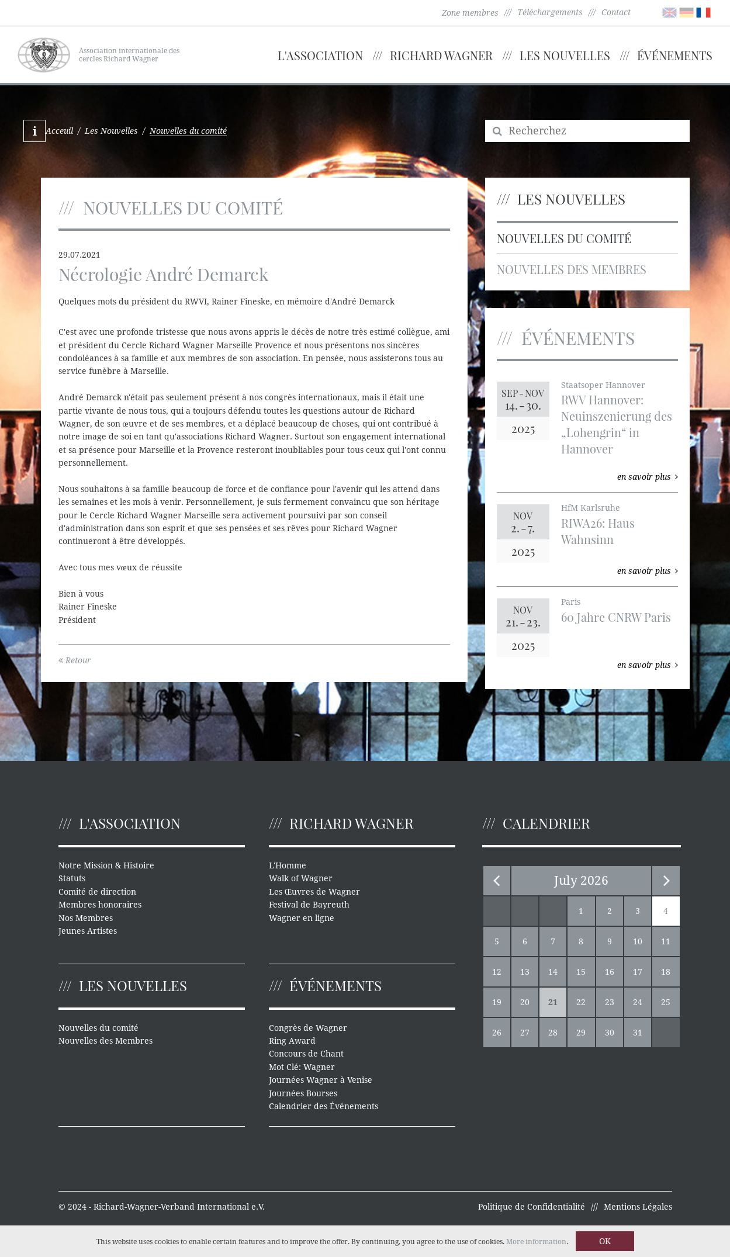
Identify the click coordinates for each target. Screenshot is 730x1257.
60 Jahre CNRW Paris (616, 617)
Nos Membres (85, 918)
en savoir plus (647, 477)
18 (665, 971)
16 (609, 971)
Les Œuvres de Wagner (314, 891)
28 (553, 1032)
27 (525, 1032)
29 (581, 1032)
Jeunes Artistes (87, 931)
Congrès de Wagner (308, 1028)
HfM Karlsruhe (590, 508)
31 (637, 1032)
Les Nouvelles (565, 55)
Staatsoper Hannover (603, 385)
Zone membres (470, 13)
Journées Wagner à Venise (320, 1080)
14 (553, 971)
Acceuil (59, 131)
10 (637, 941)
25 (665, 1002)
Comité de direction (97, 891)
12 (496, 971)
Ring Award (292, 1040)
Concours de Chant (306, 1053)
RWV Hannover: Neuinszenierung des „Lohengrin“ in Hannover (616, 424)
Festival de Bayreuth (309, 904)
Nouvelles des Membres (571, 269)
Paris (570, 602)
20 (525, 1002)
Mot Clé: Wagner (302, 1067)
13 (525, 971)
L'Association (320, 55)
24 (637, 1002)
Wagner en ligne (301, 918)
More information (536, 1242)
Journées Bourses (303, 1093)
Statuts (71, 878)
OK (605, 1241)
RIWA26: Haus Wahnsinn (598, 531)
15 (581, 971)
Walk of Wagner (301, 878)
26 (496, 1032)
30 (609, 1032)
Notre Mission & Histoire (106, 865)
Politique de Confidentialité (531, 1206)
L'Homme (287, 865)
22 (581, 1002)
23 (609, 1002)
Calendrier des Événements (323, 1106)
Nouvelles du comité (564, 238)
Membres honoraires (99, 904)
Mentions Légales (638, 1206)
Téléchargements (550, 12)
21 (553, 1002)
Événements (674, 55)
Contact (616, 12)
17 (637, 971)
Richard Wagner (441, 55)
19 (496, 1002)
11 (665, 941)
